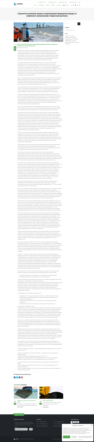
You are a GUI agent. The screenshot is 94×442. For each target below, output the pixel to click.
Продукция (41, 5)
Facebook (14, 377)
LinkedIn (19, 377)
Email (22, 377)
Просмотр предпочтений (85, 436)
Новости (53, 5)
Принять (66, 436)
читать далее (20, 406)
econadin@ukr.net (44, 426)
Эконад (41, 67)
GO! (31, 429)
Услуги (47, 5)
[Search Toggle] (79, 2)
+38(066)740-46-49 (52, 2)
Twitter (17, 377)
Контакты (59, 5)
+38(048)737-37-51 (42, 2)
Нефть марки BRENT (48, 400)
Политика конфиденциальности (77, 439)
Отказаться (74, 436)
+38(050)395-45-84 (63, 2)
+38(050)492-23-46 (73, 2)
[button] (91, 425)
